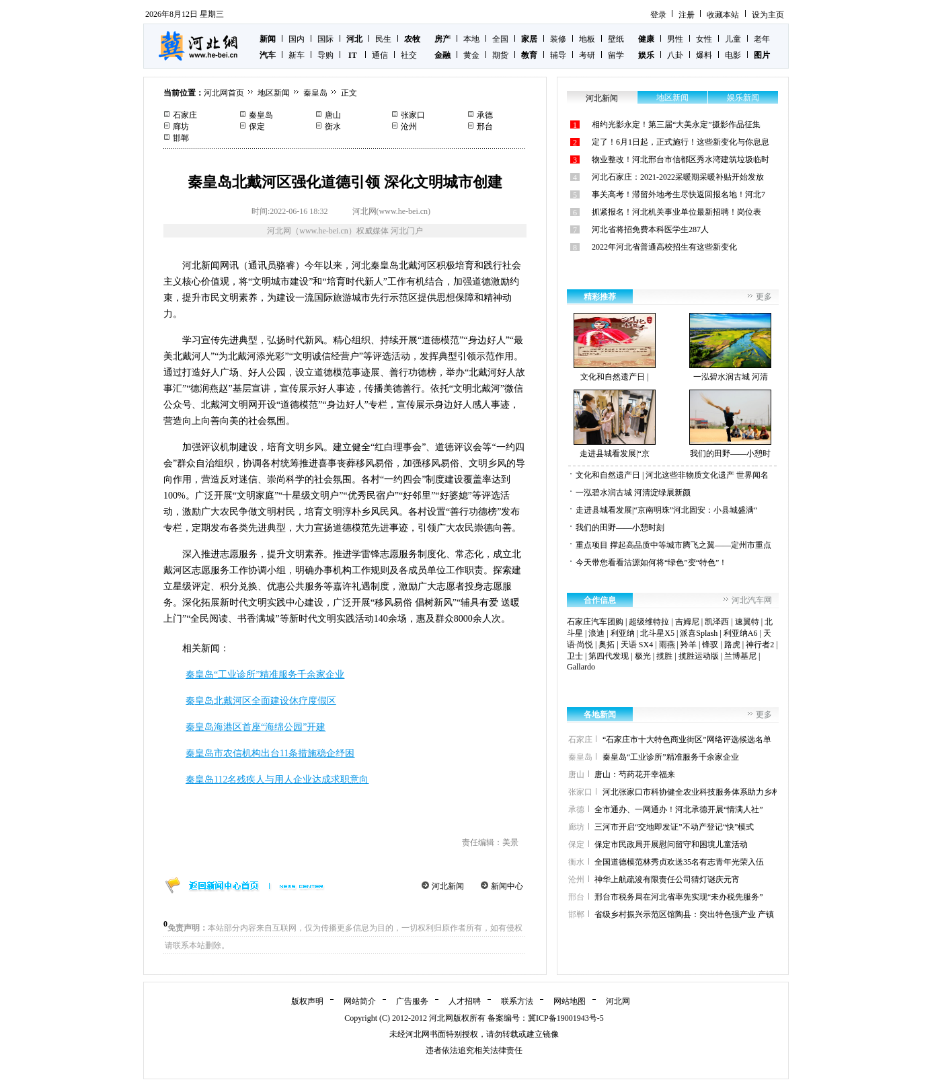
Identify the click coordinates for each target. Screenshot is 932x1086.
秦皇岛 (315, 93)
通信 (380, 55)
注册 (686, 15)
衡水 (333, 126)
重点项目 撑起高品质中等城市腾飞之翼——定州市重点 (673, 545)
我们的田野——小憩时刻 (620, 527)
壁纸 (616, 39)
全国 (500, 39)
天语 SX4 (637, 644)
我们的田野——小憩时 (730, 424)
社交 (409, 55)
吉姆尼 (687, 621)
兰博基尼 (740, 656)
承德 (485, 115)
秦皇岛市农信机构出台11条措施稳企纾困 (270, 753)
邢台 (485, 126)
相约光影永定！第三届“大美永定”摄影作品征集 (676, 124)
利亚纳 (623, 633)
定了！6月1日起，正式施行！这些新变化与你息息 (680, 142)
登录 (658, 15)
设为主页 (768, 15)
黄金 (471, 55)
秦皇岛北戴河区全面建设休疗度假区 (261, 701)
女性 (704, 39)
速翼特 (747, 621)
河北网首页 (224, 93)
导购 (325, 55)
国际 (325, 39)
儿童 (733, 39)
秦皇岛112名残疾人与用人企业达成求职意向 (277, 779)
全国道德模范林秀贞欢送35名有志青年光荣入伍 (679, 862)
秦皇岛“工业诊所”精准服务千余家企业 (265, 674)
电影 (733, 55)
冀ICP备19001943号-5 (566, 1018)
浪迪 (596, 633)
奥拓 (606, 644)
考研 (587, 55)
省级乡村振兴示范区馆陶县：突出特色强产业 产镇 (684, 914)
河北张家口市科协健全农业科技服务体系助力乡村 (691, 792)
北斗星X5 (657, 633)
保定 (257, 126)
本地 (471, 39)
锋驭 (710, 644)
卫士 (575, 656)
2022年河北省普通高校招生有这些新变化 (664, 247)
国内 (296, 39)
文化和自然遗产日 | (615, 347)
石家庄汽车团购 (595, 621)
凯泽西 (717, 621)
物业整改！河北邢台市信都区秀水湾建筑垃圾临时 (680, 159)
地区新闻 (274, 93)
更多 (764, 296)
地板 (587, 39)
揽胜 (664, 656)
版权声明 (307, 1001)
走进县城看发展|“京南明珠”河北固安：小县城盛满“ (666, 510)
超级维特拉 (649, 621)
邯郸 (181, 138)
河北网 (618, 1001)
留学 (616, 55)
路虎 (732, 644)
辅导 (558, 55)
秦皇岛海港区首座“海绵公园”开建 (255, 727)
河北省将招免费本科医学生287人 (650, 229)
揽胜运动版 (698, 656)
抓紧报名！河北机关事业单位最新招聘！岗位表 (676, 212)
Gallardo (581, 667)
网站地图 (569, 1001)
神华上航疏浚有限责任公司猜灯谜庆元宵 (667, 879)
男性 (675, 39)
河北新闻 (448, 886)
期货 (500, 55)
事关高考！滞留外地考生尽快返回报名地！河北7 (678, 194)
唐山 (333, 115)
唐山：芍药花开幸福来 (634, 774)
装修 (558, 39)
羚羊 (689, 644)
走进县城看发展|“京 (615, 424)
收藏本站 (723, 15)
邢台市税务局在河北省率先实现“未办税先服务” (678, 897)
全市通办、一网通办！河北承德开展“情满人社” (678, 809)
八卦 (675, 55)
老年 (762, 39)
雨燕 (667, 644)
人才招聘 (465, 1001)
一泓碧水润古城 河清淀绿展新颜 (633, 492)
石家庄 (185, 115)
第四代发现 (608, 656)
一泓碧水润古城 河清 (730, 347)
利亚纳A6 (741, 633)
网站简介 (360, 1001)
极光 (643, 656)
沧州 (409, 126)
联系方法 (517, 1001)
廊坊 (181, 126)
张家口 (413, 115)
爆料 (704, 55)
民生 (383, 39)
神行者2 (760, 644)
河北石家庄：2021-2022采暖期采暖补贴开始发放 (678, 177)
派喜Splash (698, 633)
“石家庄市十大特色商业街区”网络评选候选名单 (687, 739)
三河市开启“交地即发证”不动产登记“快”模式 (674, 827)
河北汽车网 (752, 600)
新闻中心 (507, 886)
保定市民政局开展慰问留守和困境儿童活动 (671, 844)
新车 (296, 55)
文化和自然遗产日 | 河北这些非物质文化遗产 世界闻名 (672, 475)
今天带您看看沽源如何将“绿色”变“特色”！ (651, 562)
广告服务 (412, 1001)
